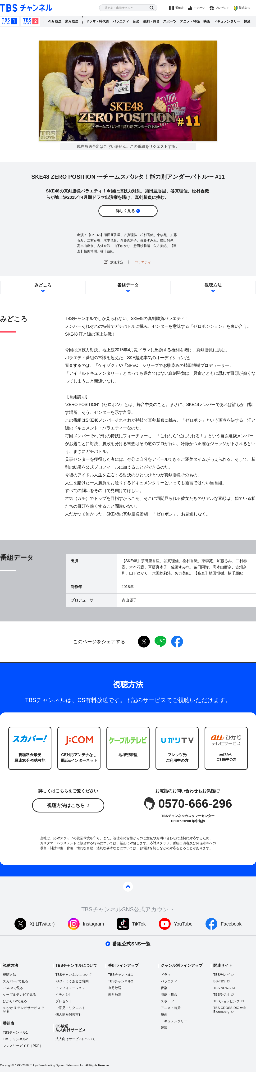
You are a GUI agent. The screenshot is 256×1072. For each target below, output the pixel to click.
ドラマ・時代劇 (97, 21)
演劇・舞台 (151, 21)
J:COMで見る (13, 988)
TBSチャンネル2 (30, 21)
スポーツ (169, 21)
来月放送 (71, 21)
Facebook (231, 923)
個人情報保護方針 (68, 1014)
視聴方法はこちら (66, 805)
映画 (206, 21)
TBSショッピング (226, 1001)
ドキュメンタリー (227, 21)
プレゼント (222, 7)
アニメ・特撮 (190, 21)
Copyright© (7, 1065)
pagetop (128, 887)
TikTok (139, 923)
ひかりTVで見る (15, 1001)
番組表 (179, 7)
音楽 (136, 21)
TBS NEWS (222, 988)
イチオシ (199, 7)
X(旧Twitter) (42, 923)
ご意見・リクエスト (70, 1008)
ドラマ (166, 974)
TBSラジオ (221, 994)
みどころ (42, 285)
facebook (177, 642)
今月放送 (54, 21)
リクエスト (158, 147)
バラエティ (121, 21)
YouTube (183, 923)
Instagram (93, 923)
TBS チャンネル (26, 8)
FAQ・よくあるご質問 (72, 981)
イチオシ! (62, 994)
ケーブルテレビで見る (19, 994)
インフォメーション (70, 988)
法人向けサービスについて (75, 1039)
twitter (144, 642)
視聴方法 (244, 7)
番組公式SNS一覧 (131, 943)
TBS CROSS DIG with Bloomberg (229, 1009)
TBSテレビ (221, 974)
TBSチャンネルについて (73, 974)
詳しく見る (125, 211)
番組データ (128, 285)
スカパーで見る (15, 981)
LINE (160, 642)
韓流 (247, 21)
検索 (152, 8)
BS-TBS (219, 981)
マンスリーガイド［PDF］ (23, 1046)
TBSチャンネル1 (9, 21)
